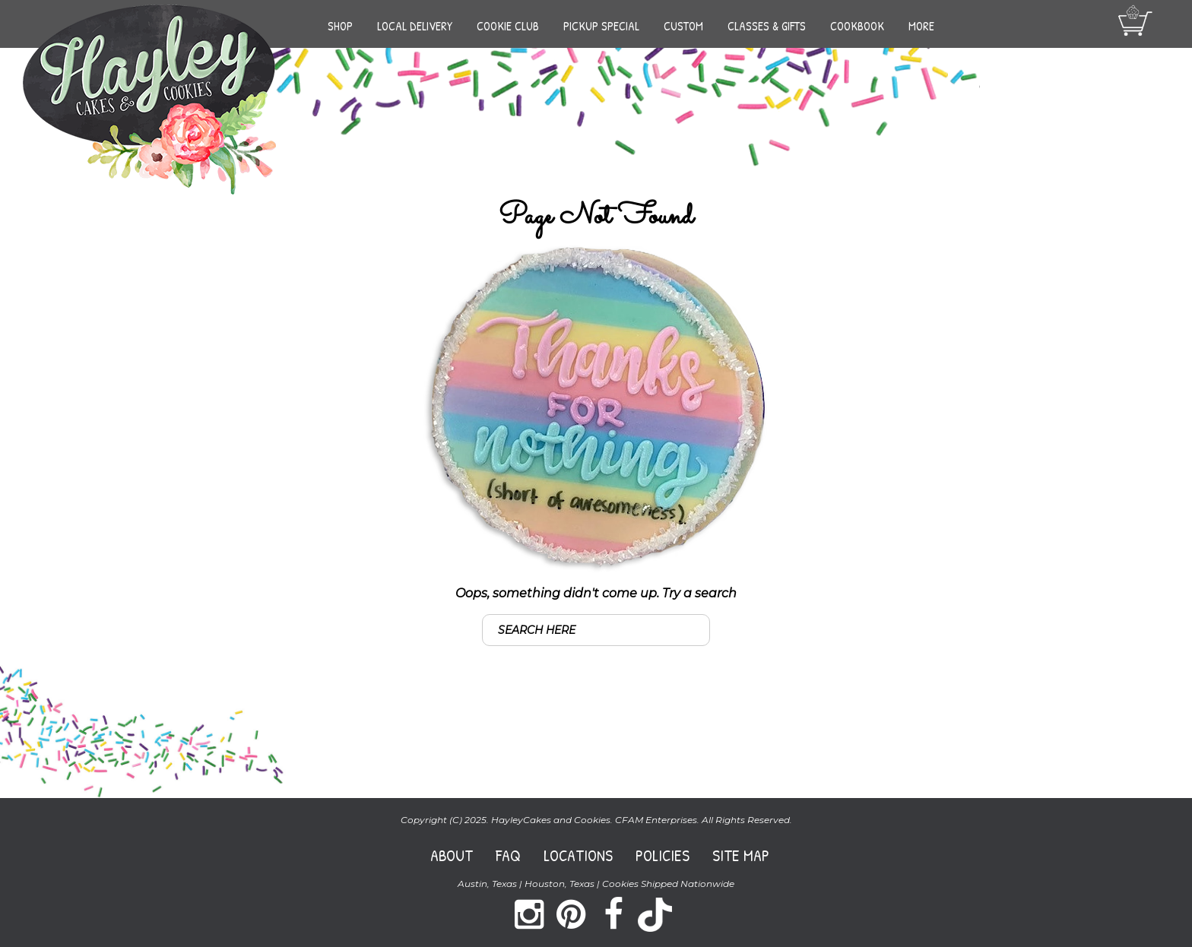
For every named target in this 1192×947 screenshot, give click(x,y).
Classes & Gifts (767, 25)
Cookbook (857, 25)
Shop (340, 25)
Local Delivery (414, 25)
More (921, 25)
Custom (683, 25)
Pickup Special (601, 25)
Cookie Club (508, 25)
